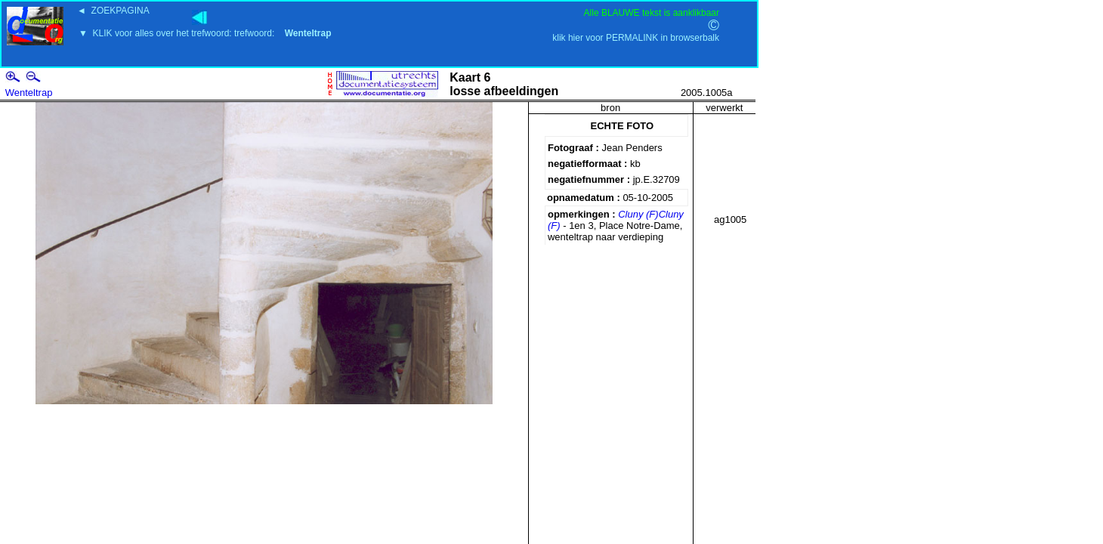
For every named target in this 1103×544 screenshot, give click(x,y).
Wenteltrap (29, 92)
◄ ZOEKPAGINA (113, 10)
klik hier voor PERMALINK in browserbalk (635, 37)
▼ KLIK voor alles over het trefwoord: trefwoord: (205, 33)
